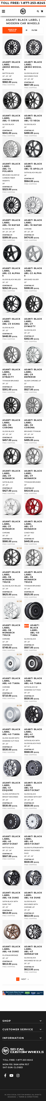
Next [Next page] (25, 979)
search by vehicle (12, 30)
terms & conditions (28, 1097)
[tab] (23, 1020)
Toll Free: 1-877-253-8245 (23, 3)
